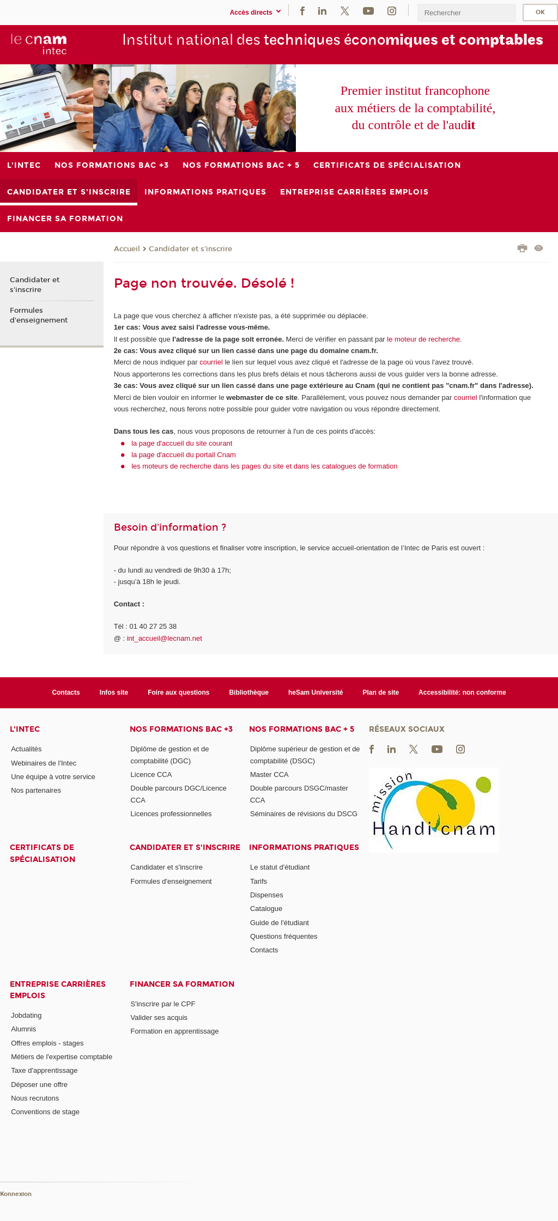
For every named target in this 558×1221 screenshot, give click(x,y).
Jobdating (26, 1015)
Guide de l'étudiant (279, 923)
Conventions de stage (45, 1112)
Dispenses (266, 895)
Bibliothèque (249, 692)
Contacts (66, 692)
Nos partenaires (36, 790)
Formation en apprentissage (175, 1031)
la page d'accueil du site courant (181, 443)
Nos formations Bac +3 (181, 729)
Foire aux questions (178, 692)
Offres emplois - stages (47, 1043)
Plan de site (381, 692)
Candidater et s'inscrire (190, 249)
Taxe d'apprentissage (44, 1070)
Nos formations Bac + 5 (301, 729)
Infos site (114, 692)
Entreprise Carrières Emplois (58, 990)
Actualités (26, 749)
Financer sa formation (182, 984)
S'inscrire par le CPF (163, 1004)
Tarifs (258, 881)
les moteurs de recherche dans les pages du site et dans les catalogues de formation (264, 466)
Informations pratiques (304, 847)
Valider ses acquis (159, 1017)
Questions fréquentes (284, 936)
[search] (466, 13)
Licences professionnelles (171, 814)
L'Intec (25, 729)
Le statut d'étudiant (280, 867)
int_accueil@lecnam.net (164, 638)
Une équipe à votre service (53, 777)
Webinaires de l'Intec (43, 763)
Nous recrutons (35, 1098)
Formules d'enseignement (39, 315)
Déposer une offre (39, 1084)
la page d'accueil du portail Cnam (183, 455)
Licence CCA (151, 774)
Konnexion (16, 1194)
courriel (211, 362)
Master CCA (269, 774)
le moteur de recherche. (423, 339)
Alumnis (23, 1029)
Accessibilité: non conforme (462, 692)
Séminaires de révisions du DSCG (303, 814)
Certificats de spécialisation (42, 853)
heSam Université (315, 692)
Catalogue (266, 908)
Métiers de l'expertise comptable (61, 1057)
